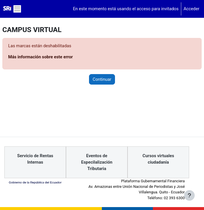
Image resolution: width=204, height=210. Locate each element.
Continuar (102, 79)
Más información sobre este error (40, 57)
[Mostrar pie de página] (189, 195)
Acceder (191, 8)
